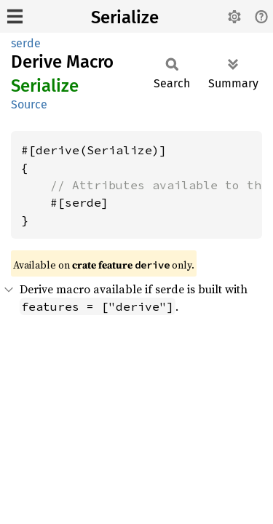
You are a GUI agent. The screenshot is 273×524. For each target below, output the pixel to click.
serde (26, 43)
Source (29, 104)
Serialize (125, 17)
